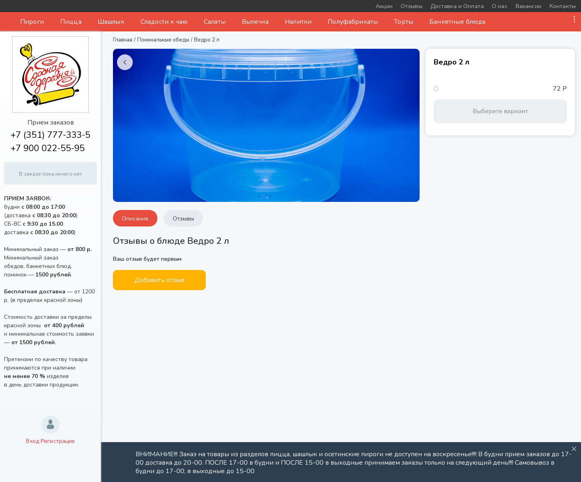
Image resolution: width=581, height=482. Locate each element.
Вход (32, 441)
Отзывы (183, 218)
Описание (135, 218)
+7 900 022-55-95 (47, 148)
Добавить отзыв (159, 280)
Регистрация (58, 441)
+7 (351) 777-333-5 (50, 135)
